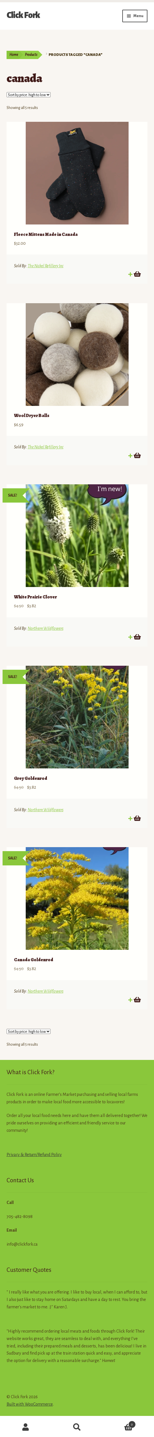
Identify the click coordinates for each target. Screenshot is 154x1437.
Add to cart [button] (137, 274)
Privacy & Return (21, 1154)
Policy (56, 1154)
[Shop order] (29, 94)
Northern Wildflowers (45, 628)
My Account (25, 1427)
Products (31, 55)
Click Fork (23, 15)
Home (13, 55)
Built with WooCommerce (30, 1404)
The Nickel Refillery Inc (45, 266)
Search (77, 1427)
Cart (119, 1423)
